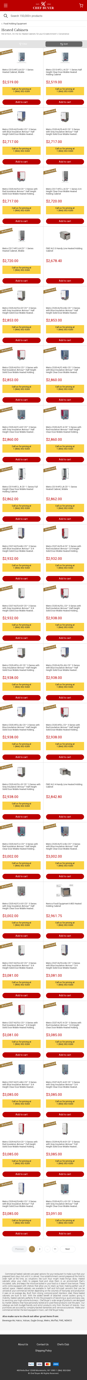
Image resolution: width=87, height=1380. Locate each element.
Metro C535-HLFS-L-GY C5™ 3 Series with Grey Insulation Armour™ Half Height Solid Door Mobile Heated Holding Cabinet (21, 786)
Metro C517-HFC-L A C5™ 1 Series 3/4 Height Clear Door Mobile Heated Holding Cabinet (63, 191)
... (47, 1249)
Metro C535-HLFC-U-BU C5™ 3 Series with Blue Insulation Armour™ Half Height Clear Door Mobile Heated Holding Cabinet (63, 846)
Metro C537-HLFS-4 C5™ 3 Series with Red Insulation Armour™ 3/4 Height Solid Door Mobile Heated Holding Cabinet (63, 548)
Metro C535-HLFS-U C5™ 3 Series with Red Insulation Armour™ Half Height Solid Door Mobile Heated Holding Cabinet (20, 370)
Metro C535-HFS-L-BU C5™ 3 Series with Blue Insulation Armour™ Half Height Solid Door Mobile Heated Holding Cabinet (21, 727)
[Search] (43, 16)
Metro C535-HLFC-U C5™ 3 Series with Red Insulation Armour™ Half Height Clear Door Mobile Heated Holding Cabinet (20, 846)
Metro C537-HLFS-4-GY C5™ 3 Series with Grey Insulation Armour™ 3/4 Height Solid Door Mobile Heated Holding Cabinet (19, 608)
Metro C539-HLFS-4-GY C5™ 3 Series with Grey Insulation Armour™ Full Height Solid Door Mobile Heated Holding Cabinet (63, 1144)
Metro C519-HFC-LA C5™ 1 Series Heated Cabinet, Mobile (61, 488)
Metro (47, 1320)
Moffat (54, 1320)
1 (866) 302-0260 (21, 91)
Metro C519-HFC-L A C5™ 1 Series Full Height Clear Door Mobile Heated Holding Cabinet (20, 489)
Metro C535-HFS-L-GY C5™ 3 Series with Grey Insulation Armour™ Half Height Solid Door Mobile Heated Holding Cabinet (20, 667)
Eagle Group (37, 1320)
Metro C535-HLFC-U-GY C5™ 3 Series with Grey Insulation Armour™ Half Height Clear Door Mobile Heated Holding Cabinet (19, 906)
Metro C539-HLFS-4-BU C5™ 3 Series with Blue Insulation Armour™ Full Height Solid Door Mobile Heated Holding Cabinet (19, 1203)
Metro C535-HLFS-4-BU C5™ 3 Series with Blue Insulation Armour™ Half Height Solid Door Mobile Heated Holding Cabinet (19, 131)
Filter (23, 44)
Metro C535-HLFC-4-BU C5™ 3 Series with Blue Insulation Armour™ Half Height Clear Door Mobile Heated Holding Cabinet (63, 370)
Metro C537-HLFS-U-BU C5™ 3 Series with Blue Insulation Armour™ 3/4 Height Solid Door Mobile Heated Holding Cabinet (63, 965)
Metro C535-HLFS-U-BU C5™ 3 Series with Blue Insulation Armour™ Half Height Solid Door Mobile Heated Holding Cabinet (63, 310)
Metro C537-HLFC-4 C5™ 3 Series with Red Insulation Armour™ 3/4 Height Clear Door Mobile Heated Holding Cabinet (63, 1025)
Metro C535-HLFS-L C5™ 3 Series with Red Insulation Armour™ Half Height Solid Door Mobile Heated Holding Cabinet (63, 608)
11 (55, 1249)
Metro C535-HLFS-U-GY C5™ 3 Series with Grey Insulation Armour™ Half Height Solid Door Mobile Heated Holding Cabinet (19, 310)
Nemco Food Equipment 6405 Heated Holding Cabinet (63, 904)
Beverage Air (8, 1320)
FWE (61, 1320)
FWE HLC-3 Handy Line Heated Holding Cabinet (64, 249)
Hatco (19, 1320)
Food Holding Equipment (15, 24)
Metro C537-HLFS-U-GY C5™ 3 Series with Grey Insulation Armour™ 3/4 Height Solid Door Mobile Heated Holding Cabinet (19, 965)
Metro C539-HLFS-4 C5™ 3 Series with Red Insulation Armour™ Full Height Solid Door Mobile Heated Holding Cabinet (20, 1144)
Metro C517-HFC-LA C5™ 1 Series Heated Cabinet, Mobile (17, 249)
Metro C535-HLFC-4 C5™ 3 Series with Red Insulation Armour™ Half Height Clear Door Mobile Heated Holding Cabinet (63, 429)
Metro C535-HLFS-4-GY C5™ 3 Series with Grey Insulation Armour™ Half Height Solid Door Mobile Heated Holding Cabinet (63, 131)
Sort (64, 44)
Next (67, 1249)
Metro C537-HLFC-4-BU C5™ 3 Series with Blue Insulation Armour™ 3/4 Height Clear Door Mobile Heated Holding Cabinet (19, 1084)
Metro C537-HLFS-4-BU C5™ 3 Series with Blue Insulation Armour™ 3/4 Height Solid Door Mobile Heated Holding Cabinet (19, 548)
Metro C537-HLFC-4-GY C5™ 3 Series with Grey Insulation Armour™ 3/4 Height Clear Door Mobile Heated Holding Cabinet (63, 1084)
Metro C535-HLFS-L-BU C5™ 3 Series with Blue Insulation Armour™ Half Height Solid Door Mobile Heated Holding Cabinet (63, 667)
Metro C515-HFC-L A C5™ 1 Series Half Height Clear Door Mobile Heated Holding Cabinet (64, 72)
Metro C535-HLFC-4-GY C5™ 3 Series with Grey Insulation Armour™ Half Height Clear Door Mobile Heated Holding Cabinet (19, 429)
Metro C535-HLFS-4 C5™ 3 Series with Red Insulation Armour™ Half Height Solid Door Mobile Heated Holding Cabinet (20, 191)
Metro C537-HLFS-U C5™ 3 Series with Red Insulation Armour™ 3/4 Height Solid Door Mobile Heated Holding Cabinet (20, 1025)
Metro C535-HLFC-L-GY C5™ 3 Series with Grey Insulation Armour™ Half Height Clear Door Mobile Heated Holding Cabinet (63, 1203)
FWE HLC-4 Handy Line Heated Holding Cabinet (64, 785)
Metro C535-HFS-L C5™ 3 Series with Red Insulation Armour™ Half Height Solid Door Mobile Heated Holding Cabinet (63, 727)
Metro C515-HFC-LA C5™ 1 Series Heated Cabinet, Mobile (17, 71)
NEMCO (68, 1320)
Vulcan (26, 1320)
